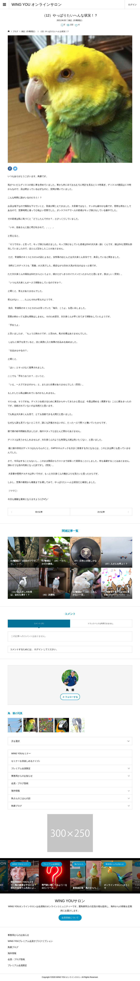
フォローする (71, 697)
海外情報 (15, 791)
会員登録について (70, 917)
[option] (23, 875)
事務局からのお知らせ (22, 776)
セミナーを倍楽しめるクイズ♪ (25, 761)
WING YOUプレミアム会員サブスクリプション (30, 941)
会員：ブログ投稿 (19, 783)
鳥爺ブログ (16, 806)
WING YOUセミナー (21, 753)
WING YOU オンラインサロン (37, 4)
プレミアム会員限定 (20, 768)
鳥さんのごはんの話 (20, 798)
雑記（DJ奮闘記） (75, 20)
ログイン (132, 4)
